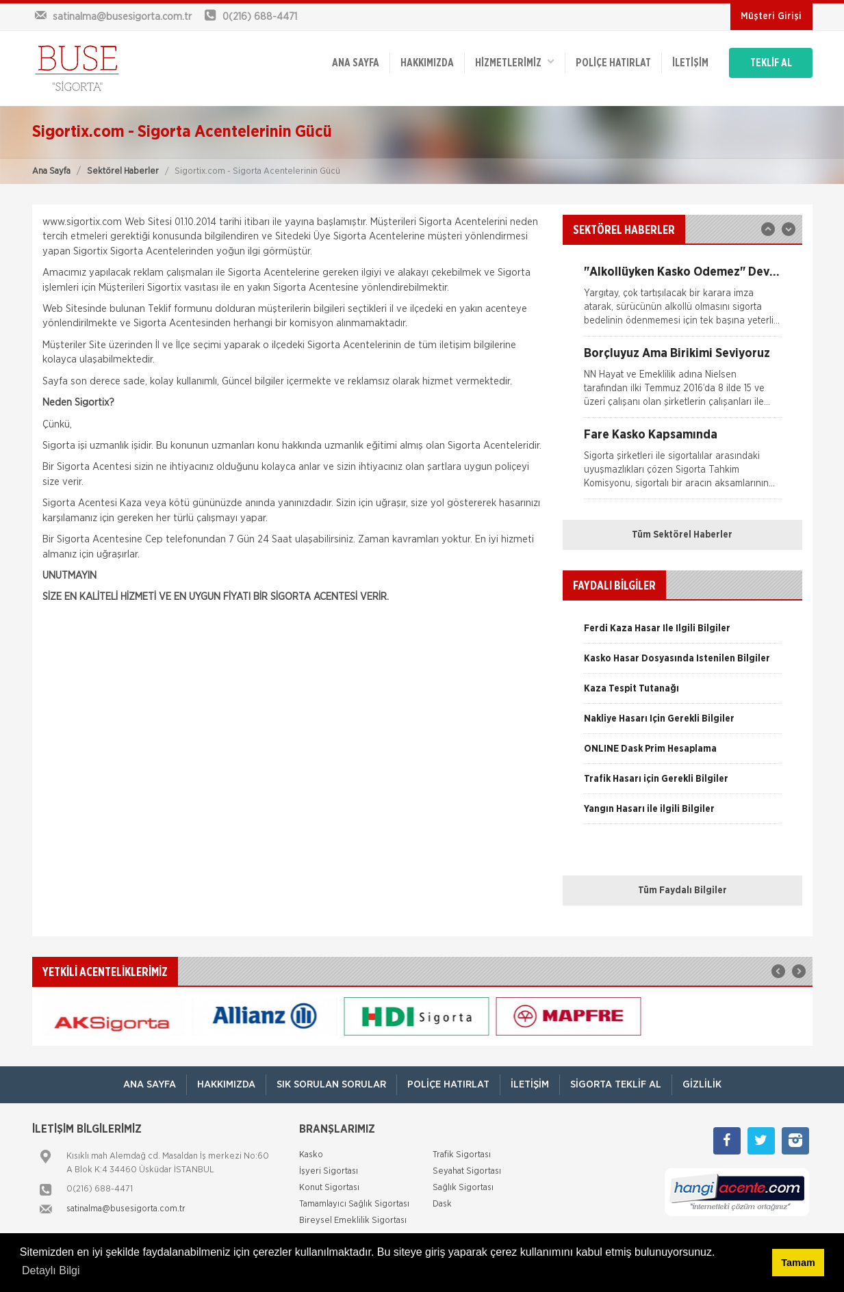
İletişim (690, 62)
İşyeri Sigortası (328, 1171)
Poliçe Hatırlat (613, 62)
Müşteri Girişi (771, 16)
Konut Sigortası (329, 1187)
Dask (442, 1204)
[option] (682, 301)
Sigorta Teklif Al (615, 1084)
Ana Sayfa (51, 171)
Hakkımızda (427, 62)
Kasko (311, 1154)
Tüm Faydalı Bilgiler (682, 890)
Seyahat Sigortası (467, 1171)
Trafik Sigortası (462, 1154)
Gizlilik (701, 1084)
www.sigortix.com (82, 222)
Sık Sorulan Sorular (331, 1084)
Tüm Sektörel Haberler (682, 535)
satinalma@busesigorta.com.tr (126, 1208)
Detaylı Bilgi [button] (50, 1270)
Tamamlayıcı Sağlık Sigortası (354, 1204)
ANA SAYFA (355, 62)
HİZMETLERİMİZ (514, 61)
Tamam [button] (798, 1262)
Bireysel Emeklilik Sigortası (353, 1220)
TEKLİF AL (771, 62)
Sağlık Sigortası (463, 1187)
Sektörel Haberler (123, 171)
